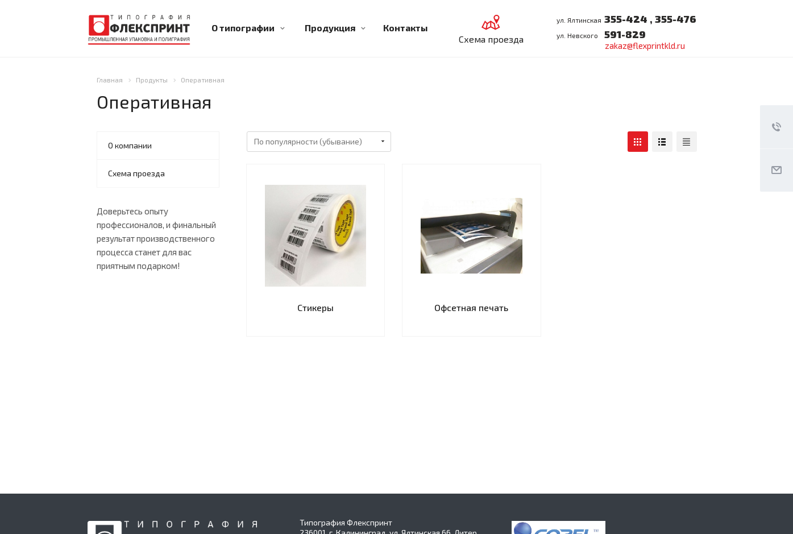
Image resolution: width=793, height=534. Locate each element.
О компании (130, 145)
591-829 (625, 34)
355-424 (625, 19)
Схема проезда (136, 173)
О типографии (248, 27)
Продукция (335, 27)
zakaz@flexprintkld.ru (645, 45)
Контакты (405, 27)
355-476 (674, 19)
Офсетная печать (471, 307)
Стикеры (315, 307)
